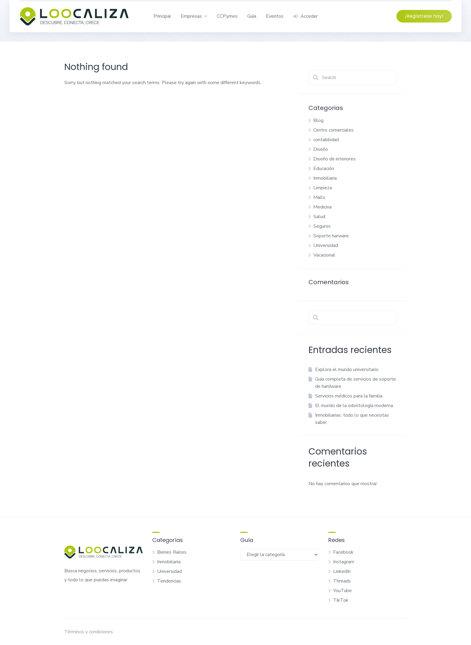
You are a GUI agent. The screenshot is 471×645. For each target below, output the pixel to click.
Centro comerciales (333, 130)
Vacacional (324, 255)
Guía (251, 16)
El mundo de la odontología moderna (354, 405)
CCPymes (227, 16)
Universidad (325, 245)
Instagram (343, 561)
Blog (318, 120)
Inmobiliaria (325, 178)
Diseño (320, 149)
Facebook (343, 552)
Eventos (275, 16)
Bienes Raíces (172, 552)
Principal (162, 16)
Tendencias (169, 581)
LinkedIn (342, 571)
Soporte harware (331, 236)
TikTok (340, 600)
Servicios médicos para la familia (348, 396)
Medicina (322, 207)
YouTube (342, 590)
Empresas (191, 16)
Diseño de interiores (334, 159)
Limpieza (322, 187)
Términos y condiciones (88, 631)
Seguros (322, 226)
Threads (342, 581)
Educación (323, 168)
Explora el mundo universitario (346, 369)
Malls (319, 197)
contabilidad (326, 139)
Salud (319, 216)
